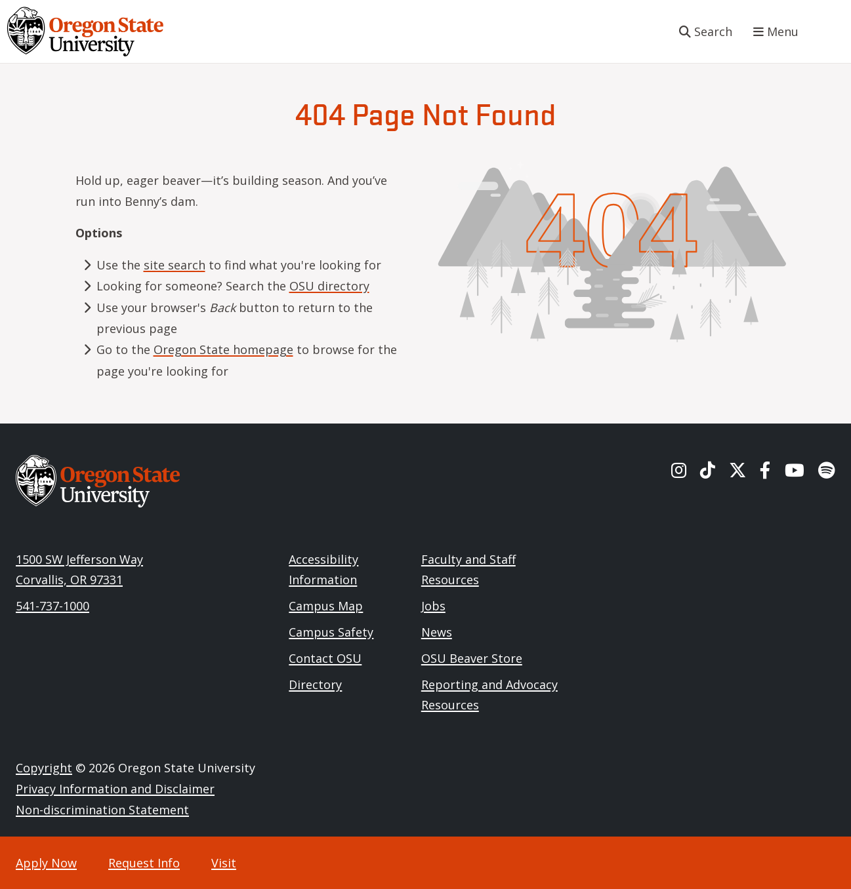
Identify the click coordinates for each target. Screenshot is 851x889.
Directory (315, 684)
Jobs (433, 606)
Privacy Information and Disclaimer (115, 789)
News (436, 632)
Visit (223, 863)
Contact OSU (325, 658)
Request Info (144, 863)
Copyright (44, 768)
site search (174, 265)
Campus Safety (331, 632)
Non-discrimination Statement (102, 810)
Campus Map (326, 606)
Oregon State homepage (223, 349)
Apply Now (46, 863)
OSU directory (329, 286)
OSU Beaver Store (471, 658)
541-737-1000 (52, 606)
